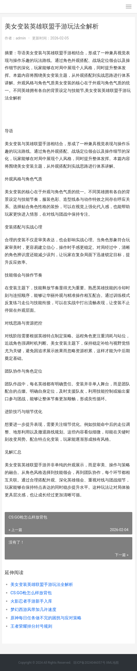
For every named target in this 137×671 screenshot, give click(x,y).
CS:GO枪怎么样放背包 (31, 592)
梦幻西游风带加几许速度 (33, 609)
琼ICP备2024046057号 (89, 662)
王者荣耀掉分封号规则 (31, 626)
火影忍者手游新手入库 (31, 601)
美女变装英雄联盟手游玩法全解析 (41, 584)
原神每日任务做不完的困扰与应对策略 (45, 617)
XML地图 (112, 662)
